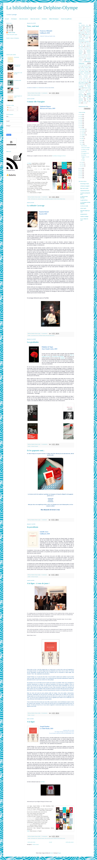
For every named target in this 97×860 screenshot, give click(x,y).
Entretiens (44, 19)
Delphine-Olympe (11, 32)
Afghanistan (81, 26)
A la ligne (29, 163)
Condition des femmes (83, 37)
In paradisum (32, 527)
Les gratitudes (33, 342)
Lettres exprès (83, 208)
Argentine (80, 29)
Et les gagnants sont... (36, 450)
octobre (82, 132)
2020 (81, 125)
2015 (81, 173)
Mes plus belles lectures (50, 335)
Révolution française (82, 90)
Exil (84, 42)
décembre (83, 129)
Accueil (7, 19)
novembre (83, 131)
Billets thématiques (54, 19)
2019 (81, 127)
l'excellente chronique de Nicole (59, 155)
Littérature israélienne (87, 70)
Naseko (51, 853)
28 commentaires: (44, 713)
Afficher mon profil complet (11, 34)
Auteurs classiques (86, 30)
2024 (81, 118)
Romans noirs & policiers (85, 95)
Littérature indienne (84, 67)
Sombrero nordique (84, 216)
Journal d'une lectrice (84, 190)
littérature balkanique (87, 54)
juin (82, 140)
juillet (82, 138)
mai (82, 142)
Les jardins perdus (17, 80)
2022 (81, 122)
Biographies (83, 33)
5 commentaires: (44, 519)
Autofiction (88, 31)
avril (82, 144)
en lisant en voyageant (84, 186)
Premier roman (62, 198)
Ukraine (85, 101)
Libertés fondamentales (84, 47)
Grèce (90, 43)
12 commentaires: (44, 196)
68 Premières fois (34, 198)
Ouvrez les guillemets (66, 19)
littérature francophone (82, 64)
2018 (81, 168)
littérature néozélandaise (83, 75)
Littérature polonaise (82, 78)
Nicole (37, 87)
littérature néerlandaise (85, 74)
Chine (88, 33)
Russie (80, 97)
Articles (9, 107)
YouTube (43, 781)
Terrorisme (81, 100)
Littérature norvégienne (83, 76)
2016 (81, 172)
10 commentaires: (44, 333)
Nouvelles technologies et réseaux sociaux (52, 198)
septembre (83, 134)
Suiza (28, 186)
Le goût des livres (83, 200)
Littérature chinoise (86, 57)
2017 (81, 170)
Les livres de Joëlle (84, 206)
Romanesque (16, 57)
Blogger (59, 853)
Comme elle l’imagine (36, 102)
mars (82, 162)
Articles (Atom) (36, 844)
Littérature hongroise (87, 66)
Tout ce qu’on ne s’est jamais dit (17, 65)
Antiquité (87, 27)
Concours (32, 715)
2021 (81, 123)
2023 (81, 120)
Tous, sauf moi (33, 26)
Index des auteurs (23, 19)
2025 (81, 116)
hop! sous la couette (84, 188)
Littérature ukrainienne (82, 81)
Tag (87, 98)
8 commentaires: (44, 574)
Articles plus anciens (70, 842)
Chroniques (14, 19)
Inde (82, 45)
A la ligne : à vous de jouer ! (38, 583)
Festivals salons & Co (83, 43)
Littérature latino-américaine (85, 72)
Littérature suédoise (86, 79)
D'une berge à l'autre (84, 183)
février (82, 164)
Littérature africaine (82, 49)
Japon (90, 46)
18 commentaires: (44, 836)
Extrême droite (88, 42)
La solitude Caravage (35, 205)
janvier (82, 166)
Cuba (80, 38)
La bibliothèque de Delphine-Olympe (42, 7)
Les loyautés (16, 88)
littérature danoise (82, 58)
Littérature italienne (84, 71)
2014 (81, 175)
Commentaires (10, 110)
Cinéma (80, 34)
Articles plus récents (31, 842)
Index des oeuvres (34, 19)
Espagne (80, 42)
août (82, 136)
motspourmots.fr (83, 214)
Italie (86, 46)
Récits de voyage (85, 89)
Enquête (86, 38)
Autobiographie (81, 31)
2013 (81, 177)
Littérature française (41, 198)
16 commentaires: (44, 444)
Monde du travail (56, 838)
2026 (81, 114)
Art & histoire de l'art (34, 335)
